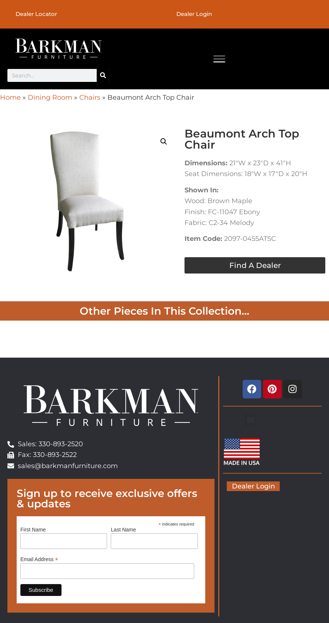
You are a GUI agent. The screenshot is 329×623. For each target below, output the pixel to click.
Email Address (39, 560)
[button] (163, 142)
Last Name (123, 530)
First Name (33, 530)
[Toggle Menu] (219, 59)
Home (10, 98)
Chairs (89, 98)
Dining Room (50, 98)
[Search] (103, 76)
